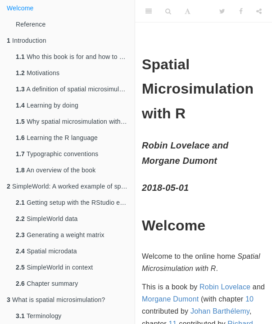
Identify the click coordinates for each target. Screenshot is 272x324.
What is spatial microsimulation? (56, 299)
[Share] (258, 11)
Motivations (37, 72)
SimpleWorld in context (54, 267)
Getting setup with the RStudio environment (75, 202)
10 (249, 299)
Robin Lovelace (224, 287)
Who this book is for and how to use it (75, 56)
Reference (30, 24)
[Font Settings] (187, 11)
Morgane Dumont (170, 299)
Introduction (26, 40)
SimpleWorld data (47, 218)
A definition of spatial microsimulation (74, 89)
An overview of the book (55, 170)
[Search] (168, 11)
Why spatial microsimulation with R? (73, 121)
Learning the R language (57, 137)
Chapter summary (47, 283)
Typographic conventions (57, 154)
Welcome (20, 8)
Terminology (39, 316)
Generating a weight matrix (60, 234)
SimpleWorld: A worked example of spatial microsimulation (71, 186)
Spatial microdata (46, 251)
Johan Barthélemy (219, 311)
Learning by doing (47, 105)
